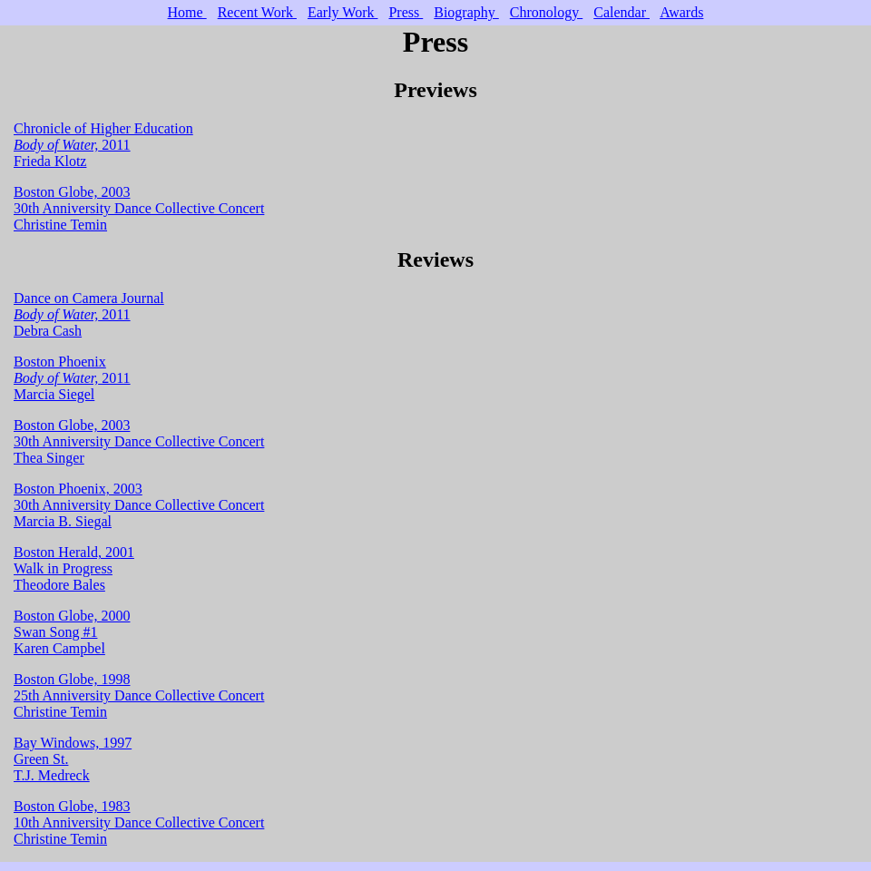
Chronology (546, 12)
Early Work (343, 12)
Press (405, 12)
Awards (681, 12)
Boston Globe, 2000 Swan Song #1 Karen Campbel (72, 632)
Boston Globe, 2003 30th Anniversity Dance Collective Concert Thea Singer (139, 441)
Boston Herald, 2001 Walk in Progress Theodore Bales (74, 568)
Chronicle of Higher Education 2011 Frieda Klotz (103, 145)
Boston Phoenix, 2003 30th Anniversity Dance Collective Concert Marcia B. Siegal (139, 505)
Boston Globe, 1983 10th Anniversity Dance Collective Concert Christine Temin (139, 822)
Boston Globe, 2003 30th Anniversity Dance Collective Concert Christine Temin (139, 208)
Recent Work (257, 12)
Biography (466, 12)
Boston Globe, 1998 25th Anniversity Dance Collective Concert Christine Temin (139, 695)
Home (187, 12)
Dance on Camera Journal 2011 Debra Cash (89, 314)
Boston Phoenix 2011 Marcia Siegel (72, 378)
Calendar (621, 12)
